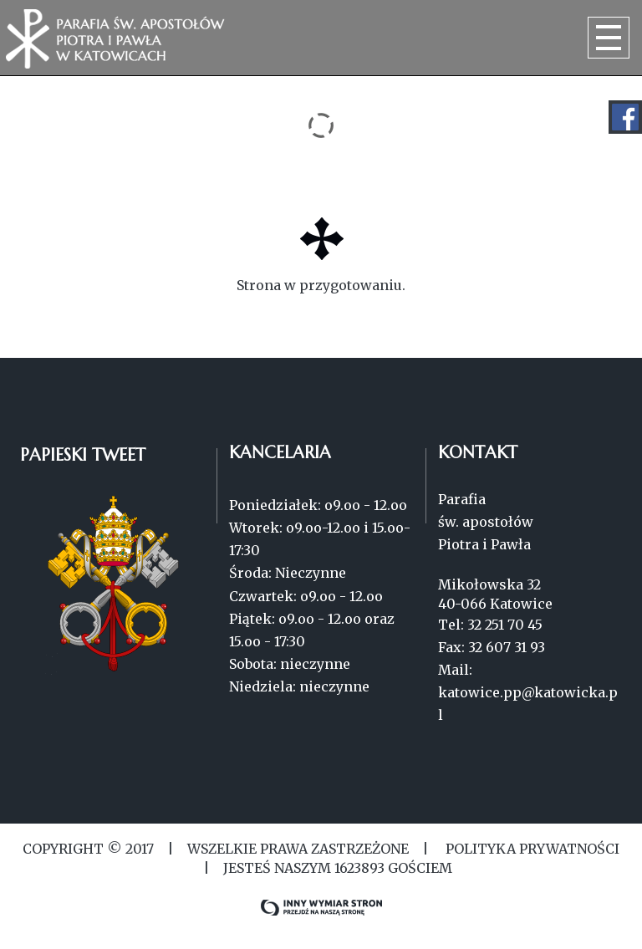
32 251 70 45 (505, 624)
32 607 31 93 (506, 647)
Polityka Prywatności (530, 848)
